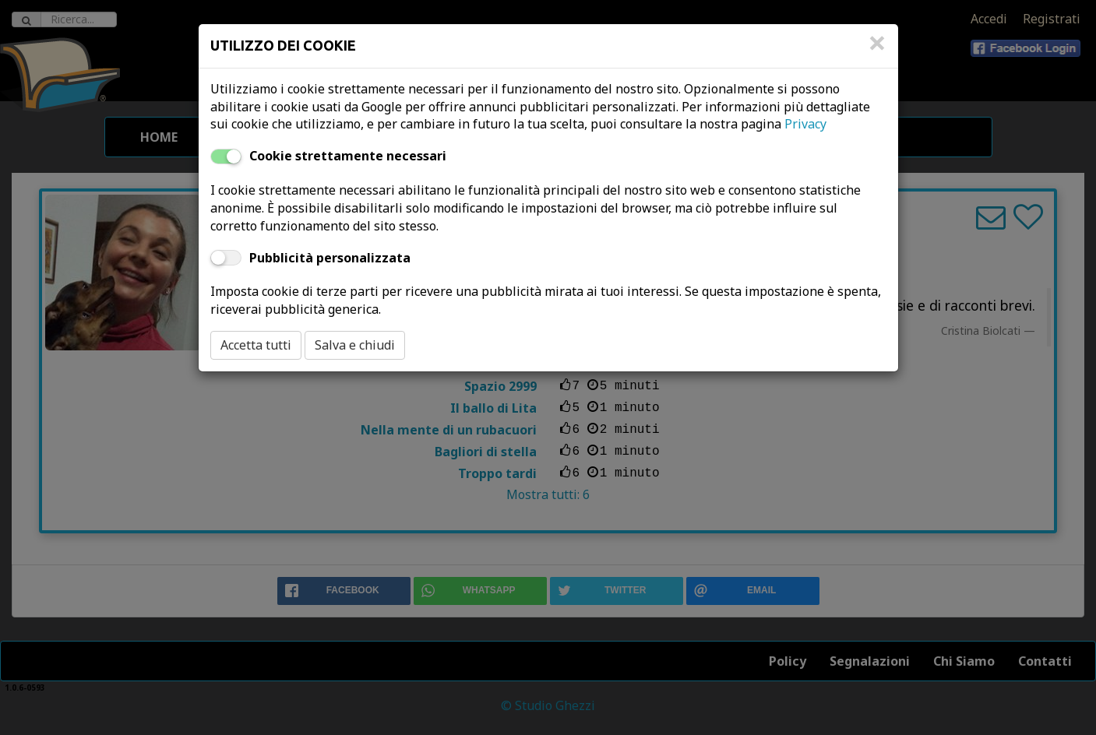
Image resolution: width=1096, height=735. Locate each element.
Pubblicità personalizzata (330, 257)
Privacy (805, 123)
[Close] (877, 50)
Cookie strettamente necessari (347, 155)
